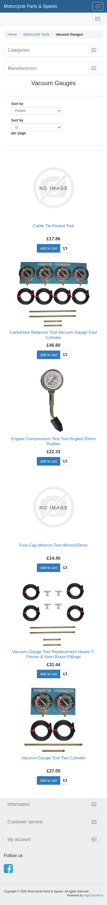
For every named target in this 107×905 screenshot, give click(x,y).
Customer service (25, 821)
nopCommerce (93, 895)
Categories (19, 50)
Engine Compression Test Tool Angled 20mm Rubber (53, 441)
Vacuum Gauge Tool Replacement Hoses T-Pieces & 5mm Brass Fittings (53, 654)
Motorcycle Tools (36, 34)
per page (18, 133)
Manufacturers (22, 68)
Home (12, 34)
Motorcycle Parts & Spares (30, 6)
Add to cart (48, 248)
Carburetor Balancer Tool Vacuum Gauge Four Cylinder (53, 335)
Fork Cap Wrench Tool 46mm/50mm (53, 545)
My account (19, 839)
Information (19, 804)
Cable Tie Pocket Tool (53, 225)
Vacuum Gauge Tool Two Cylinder (53, 758)
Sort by (17, 104)
